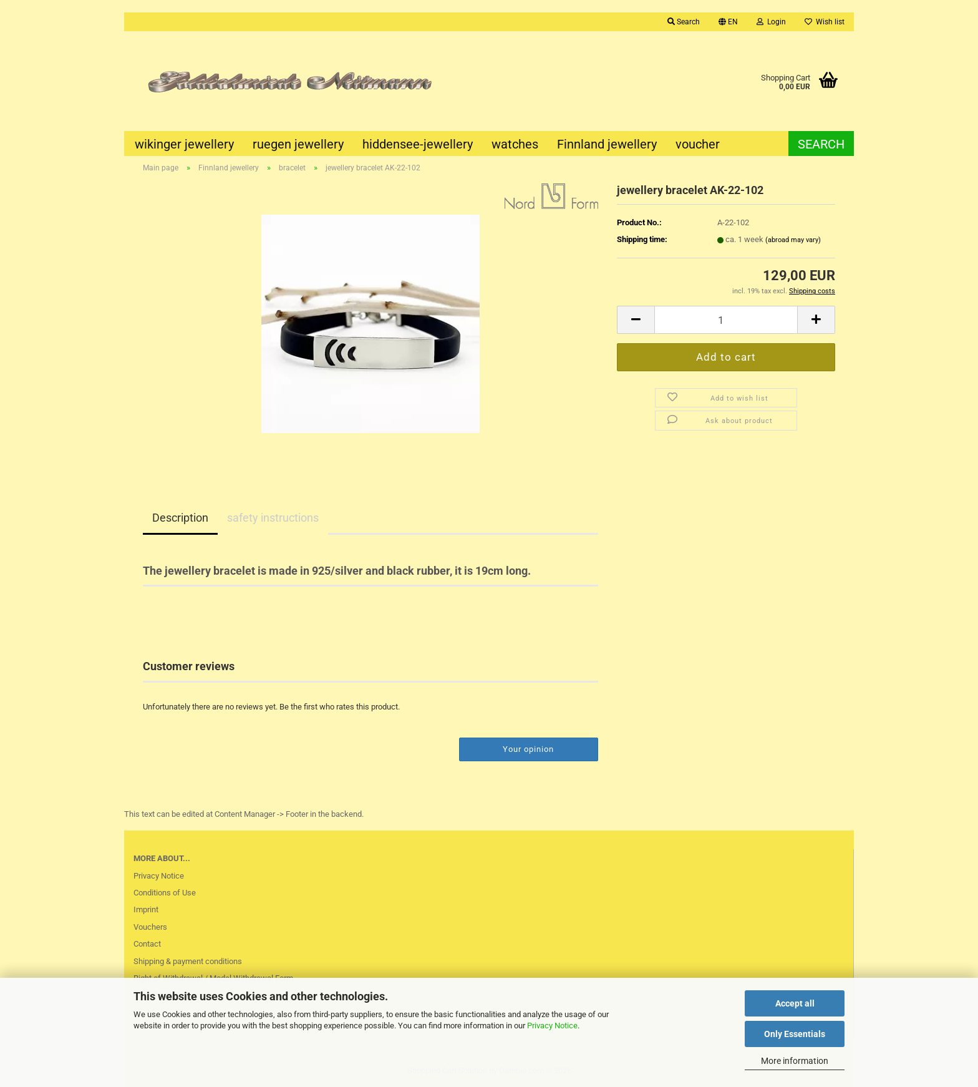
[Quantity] (726, 320)
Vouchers (150, 927)
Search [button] (683, 21)
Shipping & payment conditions (187, 961)
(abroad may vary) (793, 240)
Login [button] (771, 21)
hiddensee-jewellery (417, 144)
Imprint (145, 909)
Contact (147, 943)
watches (514, 144)
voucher (697, 144)
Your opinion (528, 749)
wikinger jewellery (184, 144)
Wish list (825, 21)
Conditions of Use (164, 892)
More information (794, 1061)
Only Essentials (794, 1034)
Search (821, 144)
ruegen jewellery (298, 144)
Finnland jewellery (607, 144)
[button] (728, 21)
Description (180, 517)
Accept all (795, 1003)
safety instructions (273, 517)
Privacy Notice (552, 1025)
